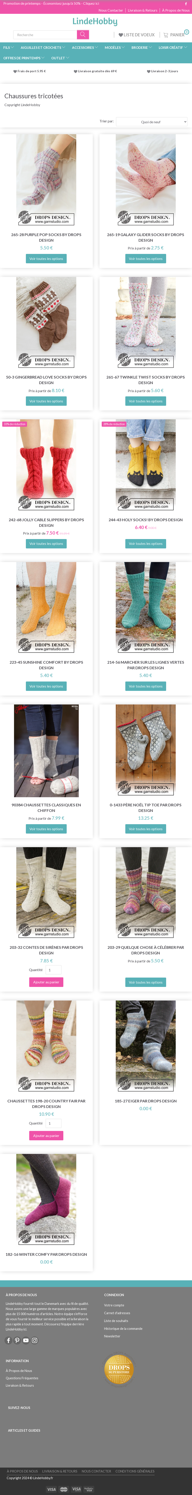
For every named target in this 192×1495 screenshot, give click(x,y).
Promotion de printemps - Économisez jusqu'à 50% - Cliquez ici (51, 3)
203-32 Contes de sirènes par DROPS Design (46, 950)
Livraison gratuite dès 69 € (98, 71)
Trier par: (106, 121)
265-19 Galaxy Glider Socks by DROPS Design (145, 237)
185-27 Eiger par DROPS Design (146, 1101)
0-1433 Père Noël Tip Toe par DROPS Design (146, 808)
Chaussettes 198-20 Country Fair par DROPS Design (46, 1104)
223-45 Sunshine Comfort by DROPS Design (46, 665)
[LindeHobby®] (95, 20)
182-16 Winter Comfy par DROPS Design (46, 1254)
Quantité (36, 970)
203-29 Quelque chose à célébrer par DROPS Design (145, 950)
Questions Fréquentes (22, 1378)
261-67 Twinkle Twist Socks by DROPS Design (145, 380)
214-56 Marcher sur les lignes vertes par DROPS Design (145, 665)
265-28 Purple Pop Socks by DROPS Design (46, 237)
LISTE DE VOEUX (137, 34)
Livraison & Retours (142, 10)
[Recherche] (83, 35)
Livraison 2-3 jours (164, 71)
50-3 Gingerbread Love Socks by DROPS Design (46, 380)
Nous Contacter (111, 10)
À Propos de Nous (176, 10)
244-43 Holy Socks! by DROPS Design (146, 519)
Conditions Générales (135, 1471)
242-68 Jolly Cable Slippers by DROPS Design (46, 522)
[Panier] (176, 34)
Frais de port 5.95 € (32, 71)
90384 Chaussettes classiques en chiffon (46, 808)
